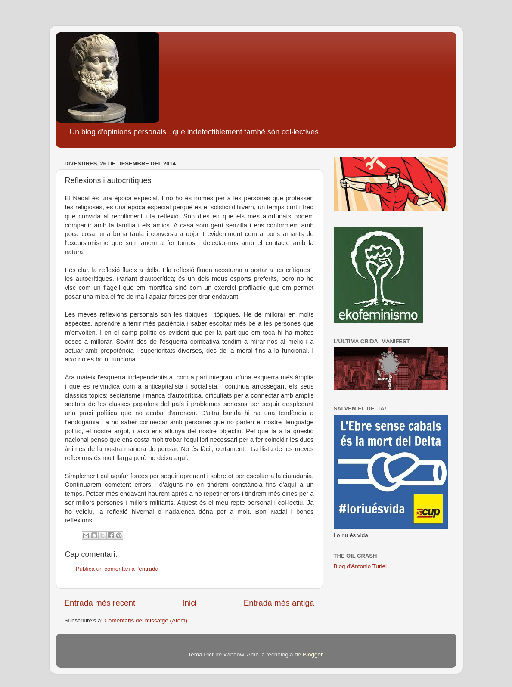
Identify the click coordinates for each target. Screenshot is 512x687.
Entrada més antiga (279, 602)
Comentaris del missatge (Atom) (145, 620)
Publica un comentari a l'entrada (117, 569)
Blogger (313, 654)
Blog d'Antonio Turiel (360, 566)
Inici (189, 602)
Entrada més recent (100, 602)
